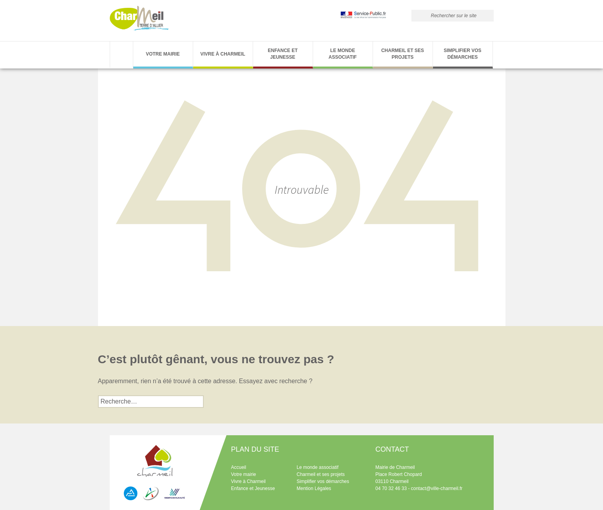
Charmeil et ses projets (402, 54)
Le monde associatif (343, 54)
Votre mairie (243, 474)
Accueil (238, 467)
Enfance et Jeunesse (282, 54)
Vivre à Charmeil (222, 54)
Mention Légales (314, 488)
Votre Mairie (163, 54)
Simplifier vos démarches (462, 54)
